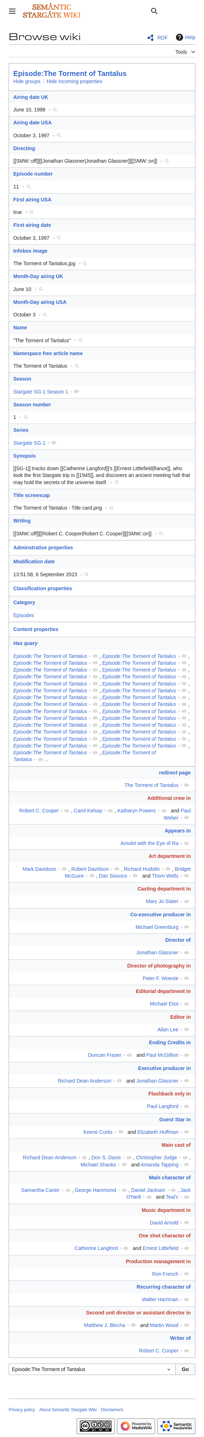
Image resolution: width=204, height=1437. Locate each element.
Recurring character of (164, 1287)
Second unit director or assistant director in (138, 1313)
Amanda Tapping (159, 1165)
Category (24, 602)
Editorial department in (163, 991)
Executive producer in (164, 1068)
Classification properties (42, 588)
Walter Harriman (160, 1299)
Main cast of (176, 1145)
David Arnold (164, 1223)
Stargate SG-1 (29, 443)
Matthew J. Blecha (104, 1325)
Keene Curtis (98, 1132)
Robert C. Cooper (39, 810)
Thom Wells (165, 876)
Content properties (35, 629)
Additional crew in (169, 798)
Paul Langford (162, 1106)
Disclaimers (112, 1409)
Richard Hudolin (142, 869)
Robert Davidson (90, 869)
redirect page (175, 772)
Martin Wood (164, 1325)
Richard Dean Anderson (85, 1081)
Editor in (180, 1017)
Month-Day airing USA (40, 302)
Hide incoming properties (75, 81)
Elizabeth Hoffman (157, 1132)
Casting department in (164, 889)
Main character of (170, 1177)
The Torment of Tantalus (151, 785)
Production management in (158, 1261)
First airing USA (32, 199)
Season (22, 379)
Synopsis (24, 456)
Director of (178, 940)
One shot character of (165, 1235)
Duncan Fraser (105, 1055)
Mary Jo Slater (162, 901)
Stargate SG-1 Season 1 (40, 392)
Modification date (34, 561)
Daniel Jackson (148, 1190)
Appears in (178, 831)
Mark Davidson (39, 869)
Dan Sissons (113, 876)
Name (20, 327)
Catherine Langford (96, 1248)
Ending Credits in (170, 1042)
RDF (162, 37)
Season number (32, 404)
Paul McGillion (162, 1055)
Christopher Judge (156, 1157)
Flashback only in (170, 1094)
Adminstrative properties (43, 547)
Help (184, 37)
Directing (24, 148)
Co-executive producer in (160, 914)
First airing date (32, 225)
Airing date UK (30, 97)
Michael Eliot (164, 1004)
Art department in (170, 856)
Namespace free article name (48, 353)
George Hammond (95, 1190)
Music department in (166, 1210)
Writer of (180, 1338)
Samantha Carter (40, 1190)
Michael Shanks (98, 1165)
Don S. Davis (106, 1157)
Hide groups (27, 81)
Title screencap (31, 495)
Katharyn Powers (136, 810)
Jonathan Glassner (157, 952)
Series (20, 430)
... (47, 759)
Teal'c (172, 1197)
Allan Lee (168, 1029)
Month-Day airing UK (38, 276)
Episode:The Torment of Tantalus (70, 73)
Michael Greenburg (157, 927)
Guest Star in (175, 1119)
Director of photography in (159, 966)
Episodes (23, 615)
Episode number (33, 174)
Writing (22, 521)
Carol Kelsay (88, 810)
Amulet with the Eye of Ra (149, 843)
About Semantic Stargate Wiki (67, 1409)
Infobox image (30, 251)
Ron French (165, 1274)
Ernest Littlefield (160, 1248)
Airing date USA (32, 122)
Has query (25, 643)
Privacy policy (22, 1409)
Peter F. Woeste (160, 978)
